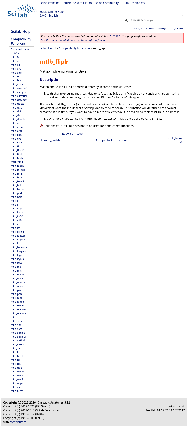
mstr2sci (15, 53)
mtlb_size (16, 325)
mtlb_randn (17, 301)
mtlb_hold (16, 197)
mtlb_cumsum (19, 96)
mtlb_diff (16, 111)
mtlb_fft (15, 146)
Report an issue (72, 134)
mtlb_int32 (17, 216)
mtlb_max (16, 266)
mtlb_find (16, 154)
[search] (151, 20)
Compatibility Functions (21, 41)
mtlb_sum (16, 348)
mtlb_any (16, 68)
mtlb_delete (17, 103)
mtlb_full (16, 185)
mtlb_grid (16, 193)
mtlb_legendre (19, 247)
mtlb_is (15, 224)
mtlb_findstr (18, 158)
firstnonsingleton (20, 49)
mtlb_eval (16, 131)
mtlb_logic (17, 255)
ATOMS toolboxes (133, 3)
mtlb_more (17, 278)
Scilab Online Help (52, 12)
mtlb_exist (16, 134)
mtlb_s (14, 317)
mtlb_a (15, 61)
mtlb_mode (17, 274)
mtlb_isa (15, 228)
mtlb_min (16, 270)
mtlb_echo (17, 127)
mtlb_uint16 (17, 371)
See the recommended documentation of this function (74, 40)
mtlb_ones (17, 286)
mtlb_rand (16, 297)
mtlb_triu (16, 363)
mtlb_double (18, 119)
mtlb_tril (15, 360)
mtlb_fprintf (17, 173)
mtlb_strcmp (18, 332)
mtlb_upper (17, 383)
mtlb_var (16, 387)
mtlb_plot (16, 290)
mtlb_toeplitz (18, 356)
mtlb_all (15, 65)
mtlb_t (14, 352)
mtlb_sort (16, 328)
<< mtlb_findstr (50, 140)
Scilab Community (107, 3)
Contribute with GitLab (77, 3)
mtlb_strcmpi (18, 336)
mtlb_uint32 (17, 375)
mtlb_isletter (18, 235)
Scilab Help (21, 31)
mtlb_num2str (19, 282)
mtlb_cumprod (19, 92)
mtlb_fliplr (17, 162)
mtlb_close (17, 84)
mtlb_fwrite (17, 189)
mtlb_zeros (17, 391)
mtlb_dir (15, 115)
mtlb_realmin (18, 313)
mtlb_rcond (17, 305)
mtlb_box (16, 80)
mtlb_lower (17, 262)
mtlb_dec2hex (19, 99)
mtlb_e (15, 123)
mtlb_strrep (17, 344)
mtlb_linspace (18, 251)
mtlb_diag (16, 107)
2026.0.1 (114, 36)
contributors (18, 422)
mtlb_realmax (18, 309)
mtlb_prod (17, 294)
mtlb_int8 (16, 220)
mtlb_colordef (18, 88)
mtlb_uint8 (17, 379)
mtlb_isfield (17, 231)
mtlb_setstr (17, 321)
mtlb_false (17, 142)
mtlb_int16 (17, 212)
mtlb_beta (16, 76)
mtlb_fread (17, 177)
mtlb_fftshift (18, 150)
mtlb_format (18, 169)
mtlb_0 (15, 57)
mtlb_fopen (17, 165)
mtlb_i (14, 200)
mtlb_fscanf (17, 181)
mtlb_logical (18, 259)
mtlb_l (14, 243)
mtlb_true (16, 367)
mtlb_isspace (18, 239)
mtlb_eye (16, 138)
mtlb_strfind (18, 340)
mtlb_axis (16, 72)
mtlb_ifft (15, 204)
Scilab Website (49, 3)
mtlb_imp (16, 208)
